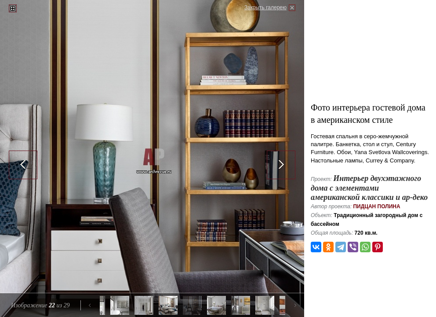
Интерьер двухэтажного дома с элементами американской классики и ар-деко (369, 188)
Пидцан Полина (376, 206)
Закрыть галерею (265, 7)
